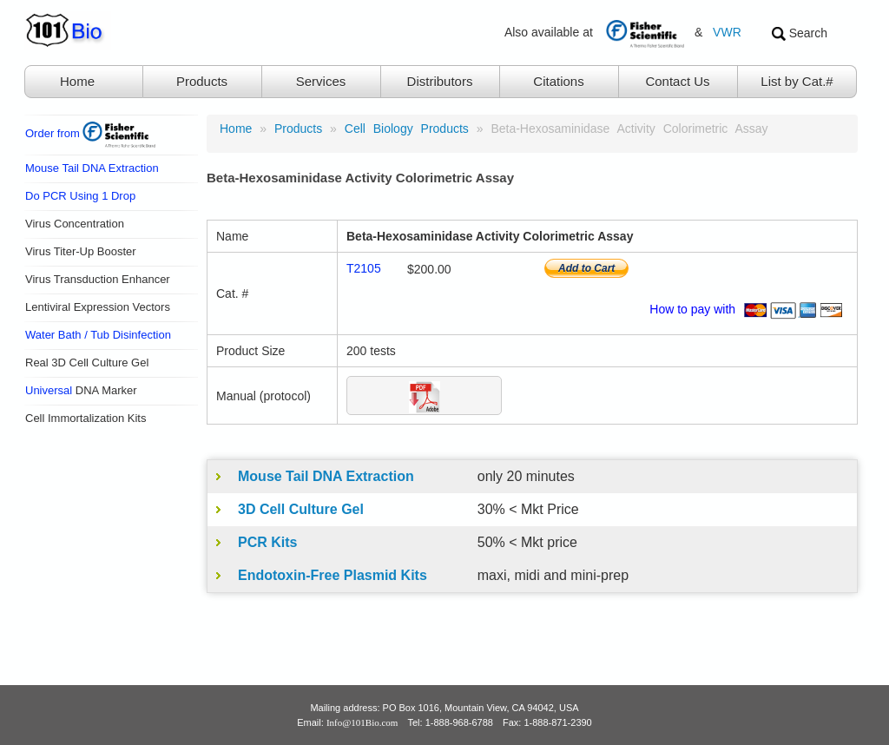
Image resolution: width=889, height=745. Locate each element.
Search (799, 33)
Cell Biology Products (407, 128)
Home (77, 81)
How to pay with (748, 309)
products (298, 128)
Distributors (440, 81)
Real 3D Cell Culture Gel (86, 362)
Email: (347, 722)
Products (201, 81)
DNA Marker (81, 390)
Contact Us (677, 81)
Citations (558, 81)
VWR (727, 32)
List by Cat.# (797, 81)
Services (321, 81)
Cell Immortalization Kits (85, 418)
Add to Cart (586, 268)
